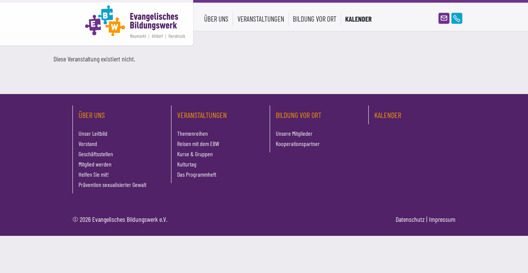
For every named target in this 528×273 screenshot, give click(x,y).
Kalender (358, 18)
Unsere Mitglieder (294, 133)
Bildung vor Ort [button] (314, 18)
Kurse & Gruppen (195, 153)
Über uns (92, 114)
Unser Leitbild (93, 133)
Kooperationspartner (298, 143)
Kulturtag (186, 164)
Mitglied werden (95, 164)
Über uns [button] (216, 18)
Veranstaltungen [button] (260, 18)
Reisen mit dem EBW (198, 143)
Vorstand (88, 143)
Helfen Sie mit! (94, 174)
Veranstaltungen (202, 114)
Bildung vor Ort (298, 114)
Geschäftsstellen (96, 153)
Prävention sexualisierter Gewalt (112, 184)
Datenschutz (410, 219)
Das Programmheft (196, 174)
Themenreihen (192, 133)
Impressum (442, 219)
